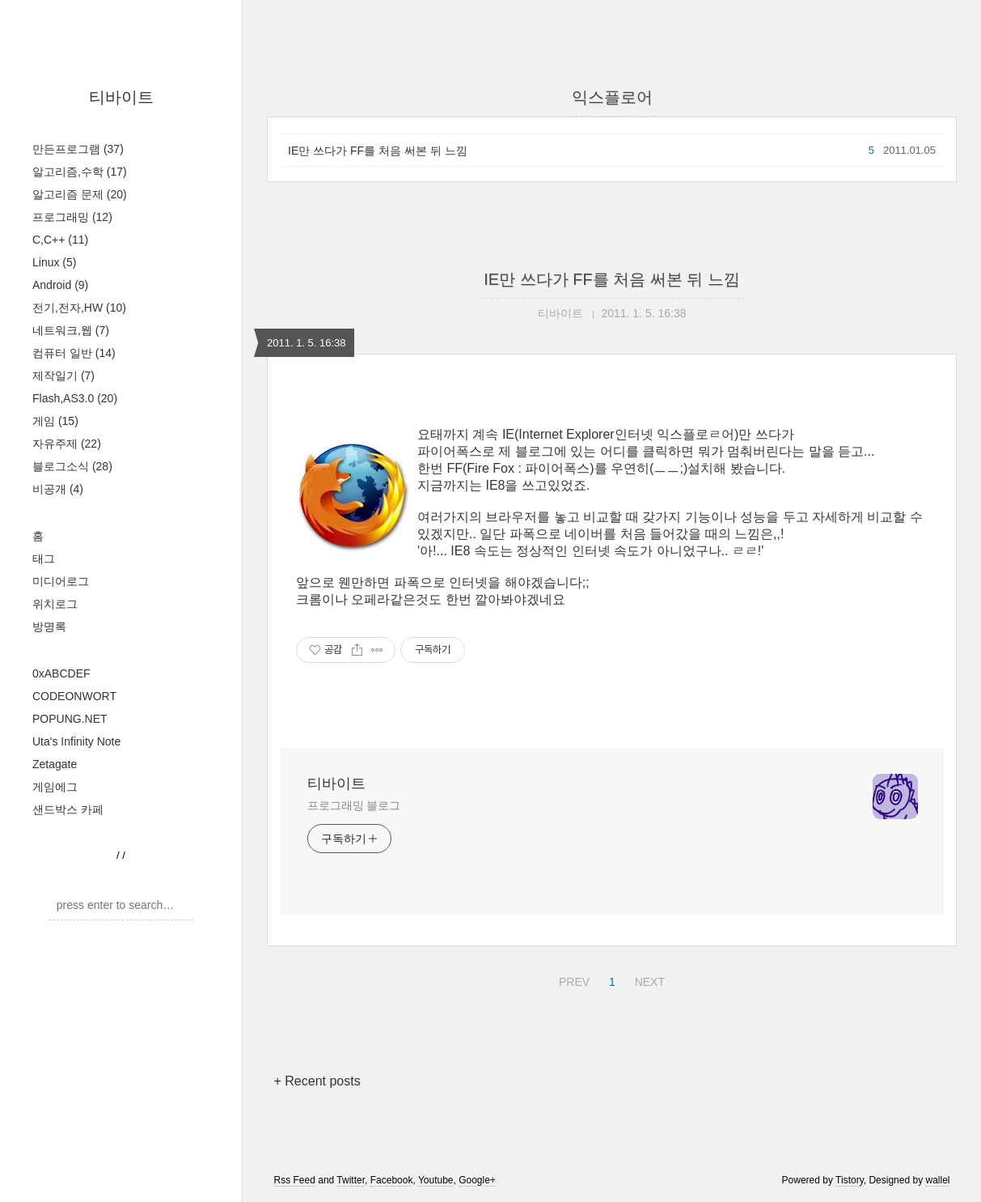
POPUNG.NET (70, 718)
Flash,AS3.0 (74, 398)
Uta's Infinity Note (76, 741)
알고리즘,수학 (79, 171)
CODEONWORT (74, 696)
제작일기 (63, 375)
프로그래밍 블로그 (353, 805)
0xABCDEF (61, 673)
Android (60, 284)
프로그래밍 (72, 216)
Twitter (350, 1180)
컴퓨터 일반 (74, 352)
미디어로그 (60, 581)
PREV (572, 979)
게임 (55, 420)
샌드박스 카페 (68, 809)
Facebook (391, 1180)
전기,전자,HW (79, 307)
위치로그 (55, 603)
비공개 (57, 488)
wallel (937, 1180)
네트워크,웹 (70, 330)
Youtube (436, 1180)
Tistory (849, 1180)
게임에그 (55, 786)
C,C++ (60, 239)
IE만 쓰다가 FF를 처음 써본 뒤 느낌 (377, 150)
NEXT (648, 979)
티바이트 (121, 97)
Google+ (477, 1180)
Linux (54, 262)
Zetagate (54, 764)
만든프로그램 (78, 148)
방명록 (49, 626)
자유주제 (66, 443)
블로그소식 (72, 466)
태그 (43, 558)
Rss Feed (294, 1180)
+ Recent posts (317, 1081)
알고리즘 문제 (79, 194)
